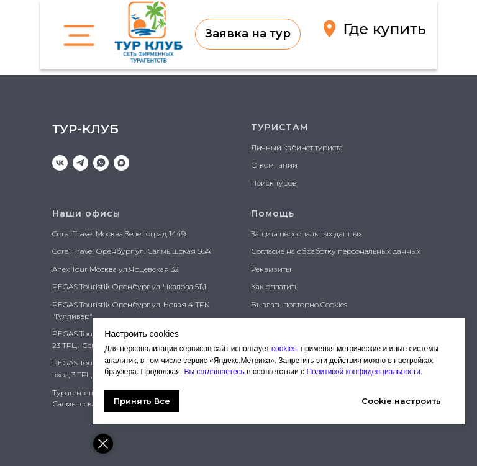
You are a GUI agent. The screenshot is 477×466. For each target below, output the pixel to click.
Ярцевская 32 (154, 269)
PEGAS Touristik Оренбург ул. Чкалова (122, 286)
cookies (285, 348)
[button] (248, 34)
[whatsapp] (101, 163)
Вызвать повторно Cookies (299, 304)
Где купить (384, 29)
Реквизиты (271, 269)
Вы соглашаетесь (215, 371)
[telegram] (80, 163)
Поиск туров (274, 182)
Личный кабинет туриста (297, 147)
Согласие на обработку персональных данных (335, 251)
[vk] (60, 163)
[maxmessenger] (121, 163)
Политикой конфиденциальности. (364, 371)
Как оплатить (274, 286)
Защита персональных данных (306, 233)
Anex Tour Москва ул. (90, 269)
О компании (274, 164)
